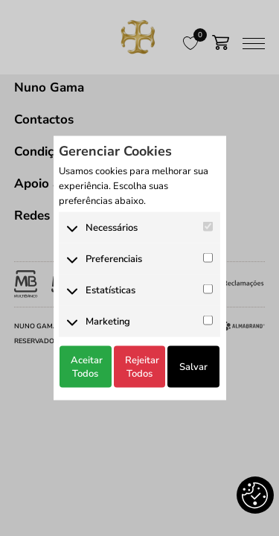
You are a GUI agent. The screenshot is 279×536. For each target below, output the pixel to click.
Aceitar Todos (87, 366)
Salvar (193, 366)
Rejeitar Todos (142, 366)
